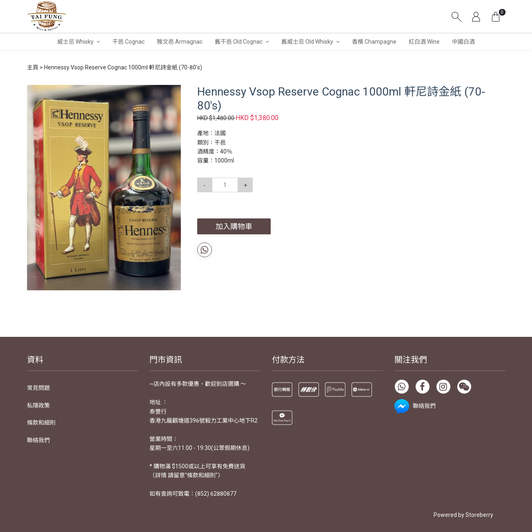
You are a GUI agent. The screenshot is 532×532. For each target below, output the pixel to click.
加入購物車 (234, 226)
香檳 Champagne (374, 41)
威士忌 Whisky (75, 41)
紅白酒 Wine (424, 41)
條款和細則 (41, 422)
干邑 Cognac (128, 41)
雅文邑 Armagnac (180, 41)
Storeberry (479, 515)
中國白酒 (463, 41)
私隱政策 (38, 405)
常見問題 (38, 388)
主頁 (32, 67)
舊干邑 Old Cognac (239, 41)
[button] (173, 92)
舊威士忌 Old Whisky (307, 41)
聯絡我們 (38, 440)
